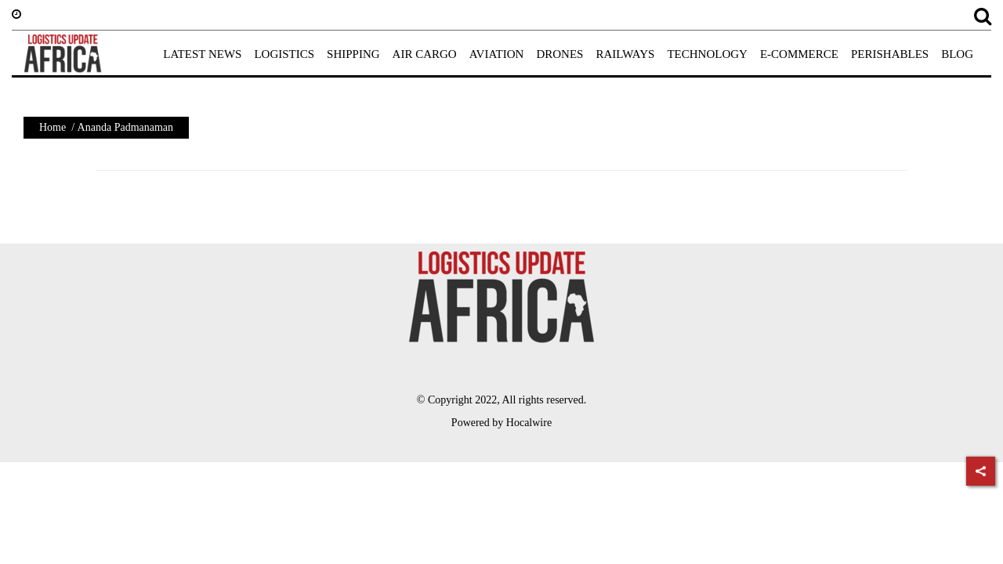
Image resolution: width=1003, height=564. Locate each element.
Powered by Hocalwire (501, 422)
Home (52, 127)
